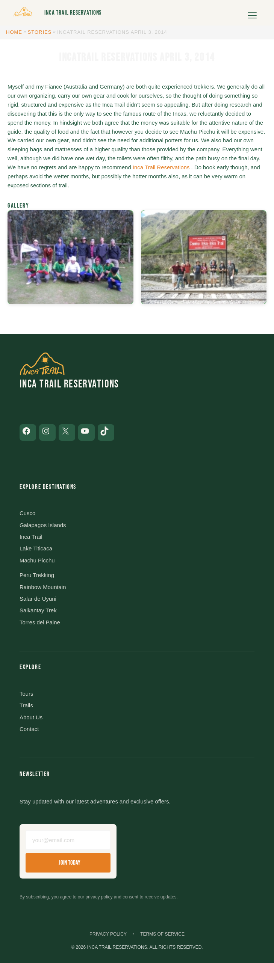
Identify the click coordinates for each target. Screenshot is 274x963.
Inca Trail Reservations (72, 13)
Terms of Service (162, 934)
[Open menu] (252, 13)
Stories (40, 32)
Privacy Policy (108, 934)
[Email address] (68, 840)
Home (14, 32)
